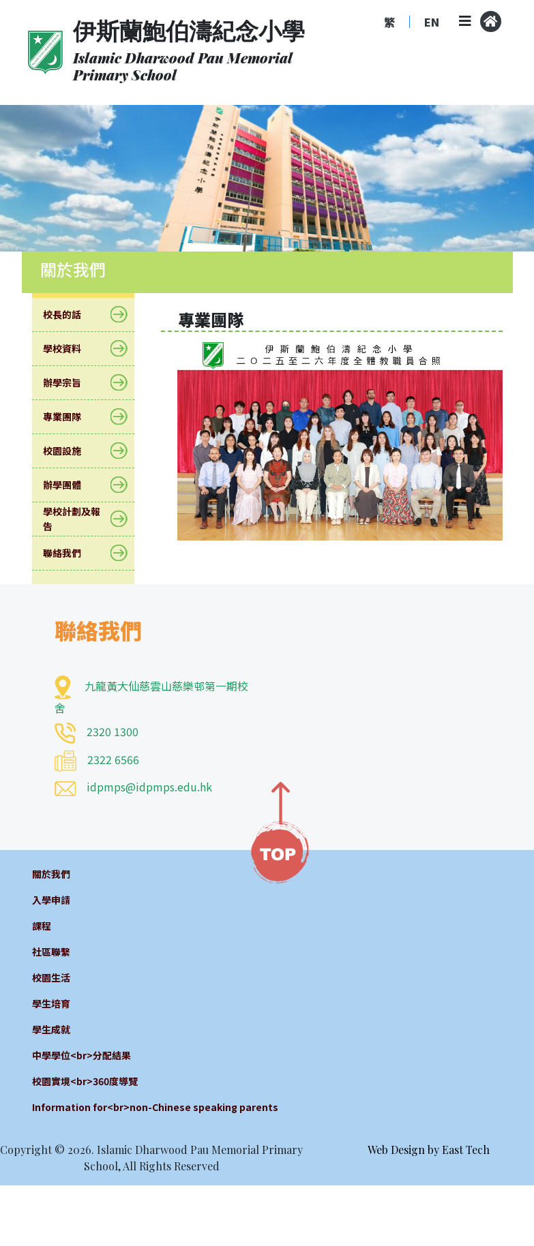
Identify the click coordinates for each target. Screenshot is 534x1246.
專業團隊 (70, 416)
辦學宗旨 (70, 382)
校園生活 (51, 977)
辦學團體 (70, 484)
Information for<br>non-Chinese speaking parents (155, 1107)
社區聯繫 (51, 951)
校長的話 (70, 314)
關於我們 (51, 874)
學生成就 (51, 1029)
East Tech (466, 1149)
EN (431, 22)
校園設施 (70, 450)
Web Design (396, 1149)
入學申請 (51, 900)
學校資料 (70, 348)
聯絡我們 (70, 553)
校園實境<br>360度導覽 (85, 1081)
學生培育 (51, 1003)
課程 (41, 925)
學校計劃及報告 (83, 518)
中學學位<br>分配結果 (81, 1055)
